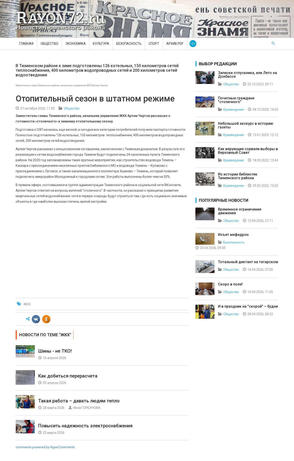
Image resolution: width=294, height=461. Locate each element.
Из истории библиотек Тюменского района (237, 176)
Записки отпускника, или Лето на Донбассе (247, 75)
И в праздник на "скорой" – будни (248, 306)
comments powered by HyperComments (45, 447)
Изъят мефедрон (233, 234)
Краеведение (233, 109)
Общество (49, 43)
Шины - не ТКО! (55, 351)
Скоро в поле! (230, 284)
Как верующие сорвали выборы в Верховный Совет (248, 151)
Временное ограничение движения (239, 211)
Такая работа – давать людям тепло (79, 401)
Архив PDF (174, 43)
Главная (26, 43)
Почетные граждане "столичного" (236, 100)
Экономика (75, 43)
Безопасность (128, 43)
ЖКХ (27, 304)
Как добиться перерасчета (67, 376)
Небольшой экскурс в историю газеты (245, 125)
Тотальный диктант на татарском (248, 262)
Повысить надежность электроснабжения (85, 425)
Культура (101, 43)
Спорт (154, 43)
